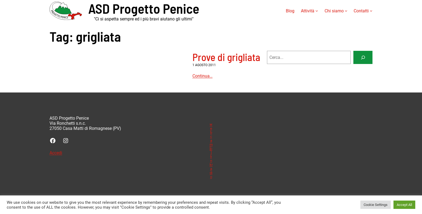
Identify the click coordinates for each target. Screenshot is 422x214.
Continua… (202, 76)
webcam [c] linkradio (211, 150)
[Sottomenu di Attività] (316, 10)
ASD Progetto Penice (143, 8)
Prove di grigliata (226, 57)
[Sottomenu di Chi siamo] (346, 10)
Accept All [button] (404, 205)
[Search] (362, 57)
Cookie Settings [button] (376, 205)
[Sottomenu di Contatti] (371, 10)
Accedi (56, 152)
